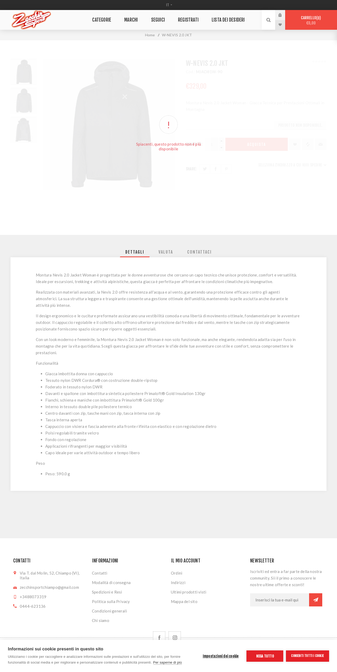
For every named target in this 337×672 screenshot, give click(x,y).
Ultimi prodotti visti (188, 592)
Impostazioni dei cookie (221, 656)
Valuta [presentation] (165, 252)
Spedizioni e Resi (107, 592)
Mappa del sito (184, 601)
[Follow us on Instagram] (174, 637)
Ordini (176, 573)
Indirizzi (178, 582)
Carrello (311, 20)
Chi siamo (100, 620)
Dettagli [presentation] (134, 252)
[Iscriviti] (279, 599)
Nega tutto (265, 656)
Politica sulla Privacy (111, 601)
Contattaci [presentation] (199, 252)
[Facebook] (159, 637)
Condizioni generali (109, 611)
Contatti (99, 573)
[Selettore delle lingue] (168, 5)
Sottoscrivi (315, 599)
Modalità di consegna (111, 582)
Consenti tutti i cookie (307, 656)
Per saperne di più (167, 662)
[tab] (135, 252)
